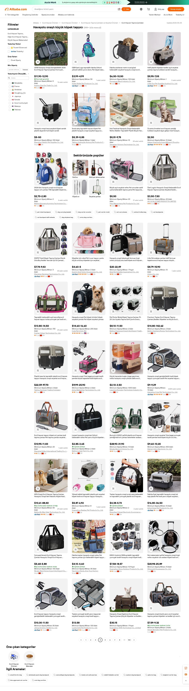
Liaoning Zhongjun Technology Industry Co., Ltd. (126, 390)
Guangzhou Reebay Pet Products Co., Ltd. (87, 510)
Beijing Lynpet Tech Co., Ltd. (82, 451)
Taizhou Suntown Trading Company (47, 390)
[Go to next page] (134, 640)
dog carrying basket (63, 212)
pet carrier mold (102, 212)
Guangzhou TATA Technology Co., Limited (125, 628)
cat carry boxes (120, 212)
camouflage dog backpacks (64, 675)
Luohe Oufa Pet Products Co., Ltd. (84, 628)
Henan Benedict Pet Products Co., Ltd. (161, 630)
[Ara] (126, 9)
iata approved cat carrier (17, 680)
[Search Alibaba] (75, 9)
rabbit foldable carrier (110, 675)
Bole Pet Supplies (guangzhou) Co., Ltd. (124, 272)
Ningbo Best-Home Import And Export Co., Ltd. (51, 571)
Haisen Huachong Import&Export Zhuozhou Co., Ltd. (164, 142)
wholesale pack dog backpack (37, 675)
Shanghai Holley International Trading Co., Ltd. (51, 451)
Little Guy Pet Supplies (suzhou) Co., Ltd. (162, 83)
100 (129, 640)
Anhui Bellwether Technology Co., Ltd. (86, 390)
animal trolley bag (139, 212)
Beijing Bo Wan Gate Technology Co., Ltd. (49, 512)
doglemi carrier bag (168, 675)
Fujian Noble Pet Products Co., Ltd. (85, 83)
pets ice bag (150, 675)
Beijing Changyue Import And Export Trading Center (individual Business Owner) (126, 331)
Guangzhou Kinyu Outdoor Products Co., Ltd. (126, 569)
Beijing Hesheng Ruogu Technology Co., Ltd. (164, 331)
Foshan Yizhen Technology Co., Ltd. (47, 333)
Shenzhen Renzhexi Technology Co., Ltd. (49, 274)
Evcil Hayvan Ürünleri (50, 23)
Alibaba (36, 23)
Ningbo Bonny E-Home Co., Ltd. (121, 449)
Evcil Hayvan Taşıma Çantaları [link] (133, 23)
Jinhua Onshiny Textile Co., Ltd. (45, 628)
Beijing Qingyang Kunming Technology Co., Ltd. (51, 203)
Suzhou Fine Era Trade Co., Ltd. (45, 85)
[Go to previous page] (81, 640)
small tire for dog (15, 675)
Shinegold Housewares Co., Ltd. (159, 569)
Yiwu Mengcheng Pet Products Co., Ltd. (124, 203)
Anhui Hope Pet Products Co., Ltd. (160, 508)
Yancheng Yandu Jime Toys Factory (85, 571)
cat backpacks (157, 212)
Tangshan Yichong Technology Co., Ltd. (124, 144)
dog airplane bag (66, 217)
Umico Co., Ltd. (153, 274)
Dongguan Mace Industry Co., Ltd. (122, 81)
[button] (119, 9)
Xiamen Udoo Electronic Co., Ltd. (159, 449)
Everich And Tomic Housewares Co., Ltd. (87, 272)
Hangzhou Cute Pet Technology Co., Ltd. (162, 392)
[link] (186, 668)
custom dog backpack (132, 675)
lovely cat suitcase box (88, 675)
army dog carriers (85, 217)
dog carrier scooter (83, 212)
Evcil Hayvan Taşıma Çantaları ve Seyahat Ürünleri (99, 23)
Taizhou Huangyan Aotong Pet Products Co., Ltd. (88, 142)
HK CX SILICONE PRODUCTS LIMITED (161, 201)
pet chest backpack (43, 212)
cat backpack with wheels (45, 217)
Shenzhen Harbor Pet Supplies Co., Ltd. (48, 142)
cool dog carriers (39, 680)
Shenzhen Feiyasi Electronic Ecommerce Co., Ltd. (126, 512)
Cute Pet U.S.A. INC (79, 331)
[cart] (149, 10)
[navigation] (18, 331)
